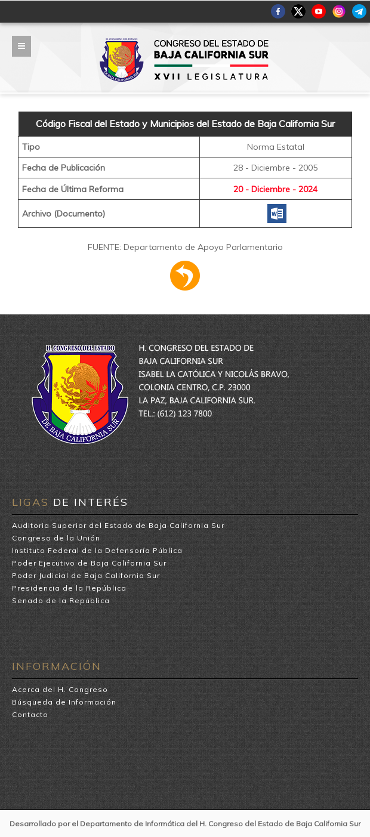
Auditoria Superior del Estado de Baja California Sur (118, 525)
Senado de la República (61, 600)
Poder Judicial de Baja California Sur (86, 575)
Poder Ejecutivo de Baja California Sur (89, 562)
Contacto (30, 714)
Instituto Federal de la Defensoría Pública (97, 550)
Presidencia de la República (69, 587)
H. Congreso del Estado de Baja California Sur (185, 42)
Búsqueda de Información (64, 701)
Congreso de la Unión (56, 537)
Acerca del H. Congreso (60, 689)
